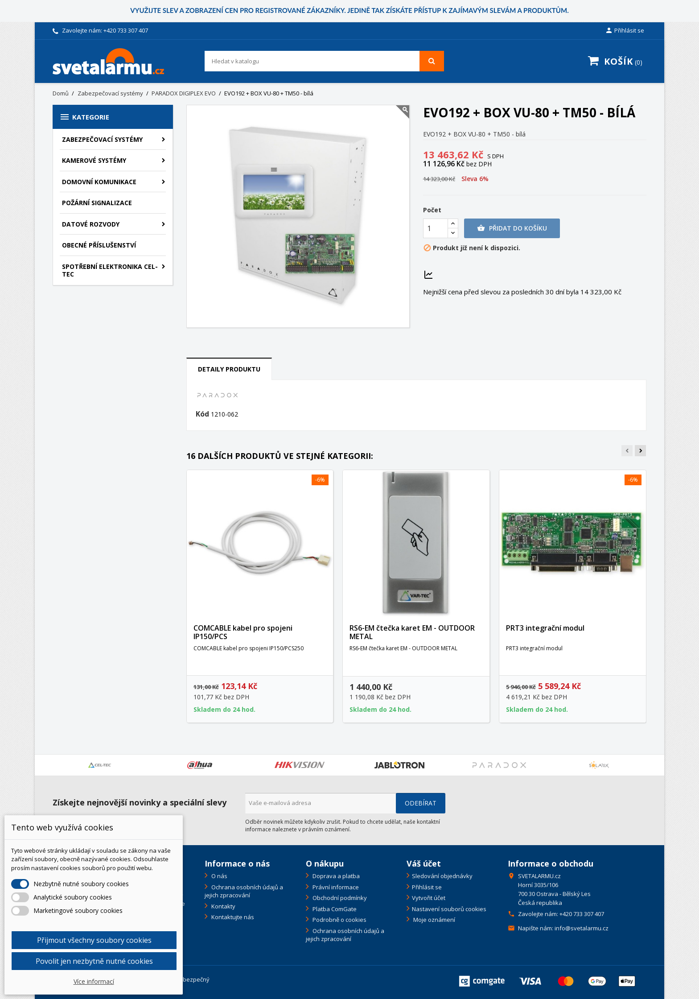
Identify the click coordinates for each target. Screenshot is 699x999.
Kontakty (222, 906)
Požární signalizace (97, 202)
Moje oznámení (433, 920)
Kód (202, 414)
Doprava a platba (335, 876)
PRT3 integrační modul (545, 628)
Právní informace (335, 887)
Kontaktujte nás (232, 917)
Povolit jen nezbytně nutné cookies (94, 961)
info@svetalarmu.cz (582, 928)
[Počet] (435, 228)
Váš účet (424, 863)
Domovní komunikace (99, 182)
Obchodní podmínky (339, 898)
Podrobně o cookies (338, 920)
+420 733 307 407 (125, 30)
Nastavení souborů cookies (449, 909)
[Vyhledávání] (324, 61)
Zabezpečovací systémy (102, 139)
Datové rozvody (90, 224)
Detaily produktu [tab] (229, 369)
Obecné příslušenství (99, 245)
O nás (218, 876)
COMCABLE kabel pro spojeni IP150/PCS (242, 632)
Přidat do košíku (512, 228)
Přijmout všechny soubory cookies (94, 940)
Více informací (94, 981)
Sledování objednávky (442, 876)
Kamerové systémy (94, 160)
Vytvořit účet (428, 898)
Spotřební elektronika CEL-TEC (110, 270)
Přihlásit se (427, 887)
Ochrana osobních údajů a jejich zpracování (244, 891)
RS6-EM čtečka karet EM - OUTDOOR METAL (412, 632)
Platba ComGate (334, 909)
